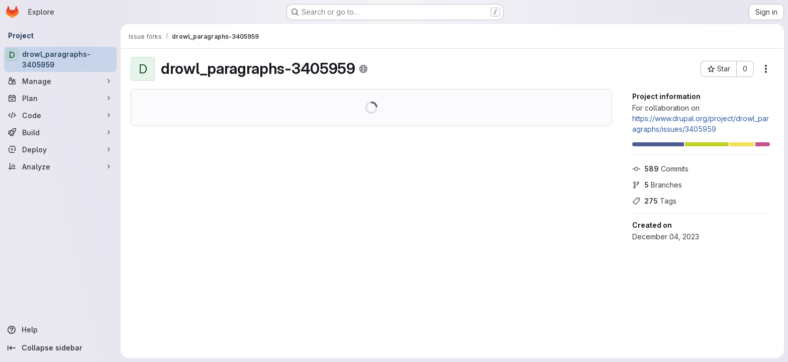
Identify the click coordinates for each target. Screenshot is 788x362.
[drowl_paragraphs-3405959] (60, 59)
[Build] (60, 132)
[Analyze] (60, 166)
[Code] (60, 115)
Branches (657, 184)
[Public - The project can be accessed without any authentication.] (363, 69)
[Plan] (60, 98)
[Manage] (60, 81)
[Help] (60, 330)
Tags (654, 201)
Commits (660, 168)
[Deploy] (60, 149)
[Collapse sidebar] (60, 348)
